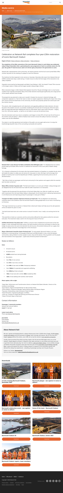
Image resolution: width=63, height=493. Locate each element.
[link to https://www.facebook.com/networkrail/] (47, 481)
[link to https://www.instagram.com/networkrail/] (50, 481)
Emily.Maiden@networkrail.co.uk (10, 323)
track (49, 333)
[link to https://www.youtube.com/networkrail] (59, 481)
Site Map (18, 484)
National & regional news (20, 10)
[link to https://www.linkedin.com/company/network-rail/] (53, 481)
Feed (23, 484)
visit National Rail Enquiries (13, 314)
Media (15, 476)
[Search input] (55, 2)
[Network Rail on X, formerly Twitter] (56, 481)
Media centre (9, 10)
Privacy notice (5, 482)
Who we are (9, 476)
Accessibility (28, 482)
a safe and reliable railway (39, 343)
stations (10, 337)
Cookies (12, 482)
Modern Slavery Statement (8, 484)
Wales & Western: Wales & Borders (20, 61)
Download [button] (16, 386)
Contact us (20, 476)
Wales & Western (35, 61)
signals (28, 335)
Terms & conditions (19, 482)
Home (3, 10)
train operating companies (49, 337)
